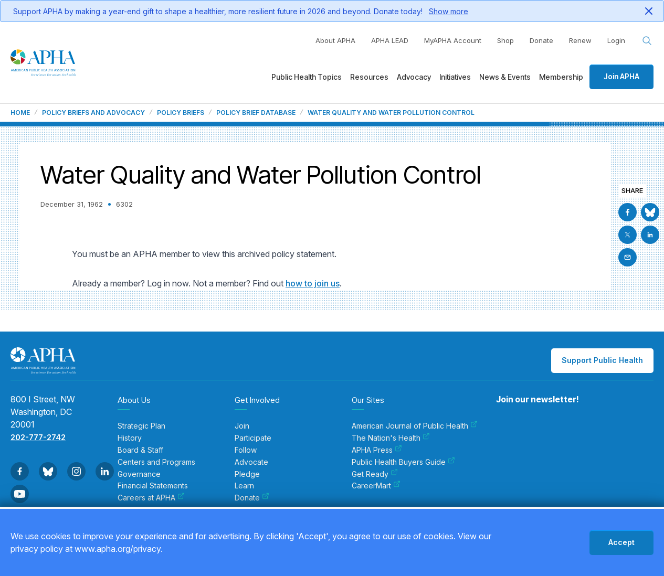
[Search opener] (647, 41)
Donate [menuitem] (252, 498)
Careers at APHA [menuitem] (151, 498)
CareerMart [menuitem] (376, 486)
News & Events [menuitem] (505, 76)
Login (616, 40)
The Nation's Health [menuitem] (391, 438)
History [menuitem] (130, 438)
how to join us (313, 283)
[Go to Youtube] (19, 494)
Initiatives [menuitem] (455, 76)
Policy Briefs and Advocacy (93, 112)
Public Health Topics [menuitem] (306, 76)
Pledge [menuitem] (247, 474)
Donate (541, 40)
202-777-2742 (38, 437)
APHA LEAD (389, 40)
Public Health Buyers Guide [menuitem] (403, 462)
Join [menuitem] (242, 426)
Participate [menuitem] (253, 438)
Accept (621, 542)
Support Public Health (602, 360)
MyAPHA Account (452, 40)
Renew (580, 40)
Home (20, 112)
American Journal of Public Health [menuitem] (415, 426)
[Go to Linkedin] (650, 235)
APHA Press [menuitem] (377, 450)
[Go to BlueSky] (650, 212)
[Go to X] (627, 235)
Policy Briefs (180, 112)
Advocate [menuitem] (251, 462)
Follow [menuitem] (246, 450)
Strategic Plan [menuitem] (141, 426)
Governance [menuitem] (139, 474)
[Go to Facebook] (627, 212)
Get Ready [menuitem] (375, 474)
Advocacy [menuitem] (414, 76)
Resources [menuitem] (369, 76)
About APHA (335, 40)
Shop (505, 40)
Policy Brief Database (256, 112)
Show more (448, 11)
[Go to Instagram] (76, 471)
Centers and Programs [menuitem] (156, 462)
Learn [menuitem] (244, 486)
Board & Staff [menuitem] (140, 450)
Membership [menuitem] (561, 76)
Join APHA (621, 76)
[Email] (627, 257)
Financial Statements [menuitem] (153, 486)
